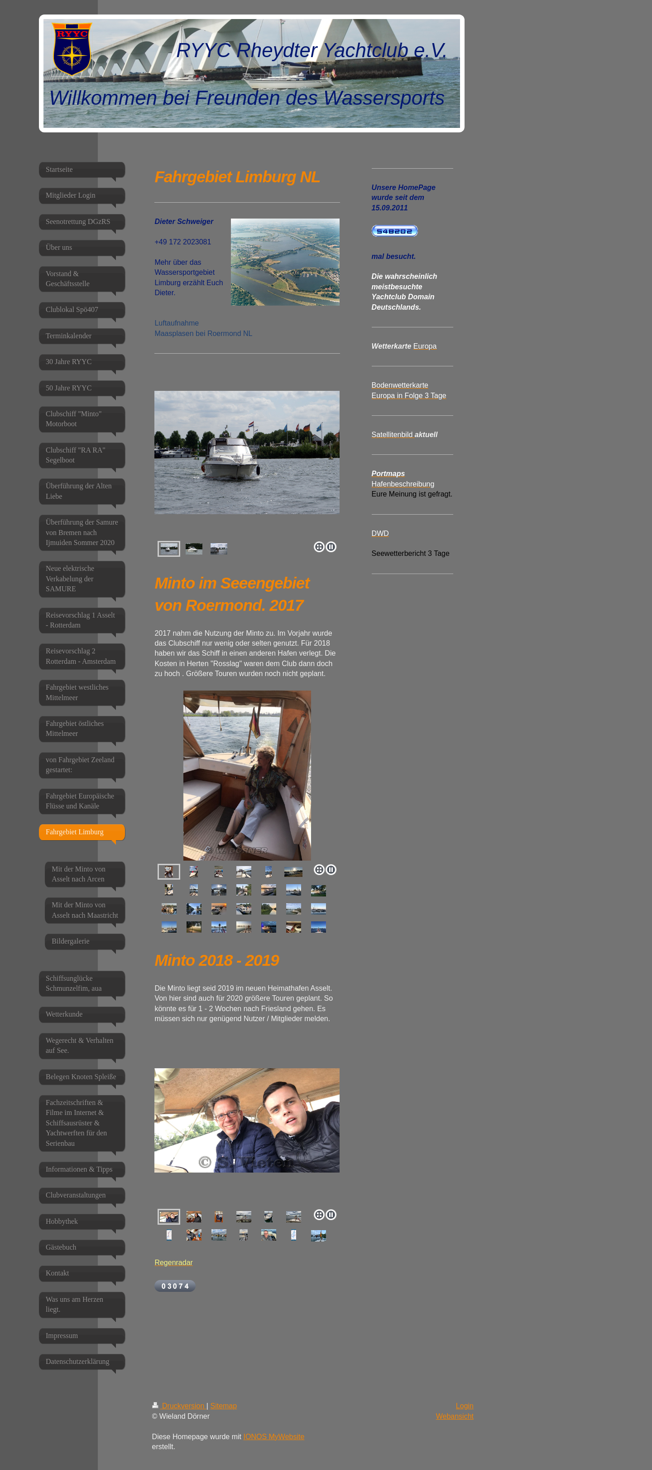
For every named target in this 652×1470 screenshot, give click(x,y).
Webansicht (455, 1416)
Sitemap (223, 1406)
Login (465, 1406)
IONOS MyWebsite (273, 1437)
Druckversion (179, 1406)
